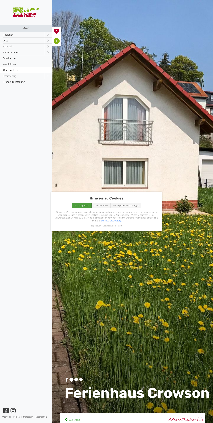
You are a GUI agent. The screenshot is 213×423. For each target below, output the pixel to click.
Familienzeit (9, 58)
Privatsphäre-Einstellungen (126, 205)
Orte (5, 40)
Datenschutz (108, 225)
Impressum (96, 225)
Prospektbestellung (14, 82)
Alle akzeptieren (81, 205)
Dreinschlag (9, 76)
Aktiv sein (8, 46)
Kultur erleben (11, 52)
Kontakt (118, 225)
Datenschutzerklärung (111, 220)
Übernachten (10, 70)
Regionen (8, 34)
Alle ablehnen (101, 205)
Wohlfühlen (9, 64)
